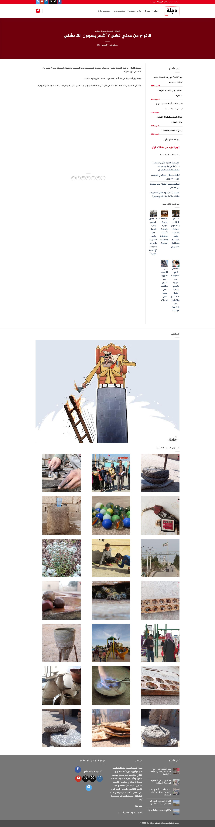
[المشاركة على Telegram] (73, 178)
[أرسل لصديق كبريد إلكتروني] (93, 178)
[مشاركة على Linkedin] (83, 178)
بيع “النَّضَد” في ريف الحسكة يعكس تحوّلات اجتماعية (160, 772)
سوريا (146, 11)
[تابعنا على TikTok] (55, 2)
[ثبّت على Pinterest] (88, 178)
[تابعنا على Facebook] (60, 2)
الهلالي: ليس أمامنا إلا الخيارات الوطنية (161, 782)
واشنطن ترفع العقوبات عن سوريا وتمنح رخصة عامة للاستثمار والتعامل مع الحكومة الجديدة (175, 290)
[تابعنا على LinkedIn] (46, 2)
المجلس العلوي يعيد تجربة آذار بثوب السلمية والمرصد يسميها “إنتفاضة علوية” (152, 236)
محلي (97, 31)
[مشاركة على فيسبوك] (103, 178)
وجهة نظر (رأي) (104, 11)
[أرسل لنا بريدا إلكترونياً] (51, 2)
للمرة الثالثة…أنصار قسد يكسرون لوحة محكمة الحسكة (160, 792)
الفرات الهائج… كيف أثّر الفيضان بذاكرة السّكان (160, 802)
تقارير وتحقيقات (134, 11)
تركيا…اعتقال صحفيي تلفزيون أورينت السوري (165, 177)
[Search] (38, 11)
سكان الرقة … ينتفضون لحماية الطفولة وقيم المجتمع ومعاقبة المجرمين (175, 233)
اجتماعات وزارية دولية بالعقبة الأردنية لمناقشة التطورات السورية (163, 231)
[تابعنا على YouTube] (42, 2)
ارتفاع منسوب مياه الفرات (172, 130)
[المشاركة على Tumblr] (78, 178)
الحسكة (110, 31)
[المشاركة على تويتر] (98, 178)
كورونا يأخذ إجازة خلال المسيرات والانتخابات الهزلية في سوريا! (164, 194)
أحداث (155, 11)
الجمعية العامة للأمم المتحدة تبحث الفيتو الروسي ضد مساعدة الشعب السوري (165, 166)
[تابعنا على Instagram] (99, 778)
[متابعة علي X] (92, 778)
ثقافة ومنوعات (118, 11)
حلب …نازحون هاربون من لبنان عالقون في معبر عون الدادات (164, 284)
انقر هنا (138, 806)
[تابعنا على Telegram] (38, 2)
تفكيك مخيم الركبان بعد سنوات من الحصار (164, 186)
